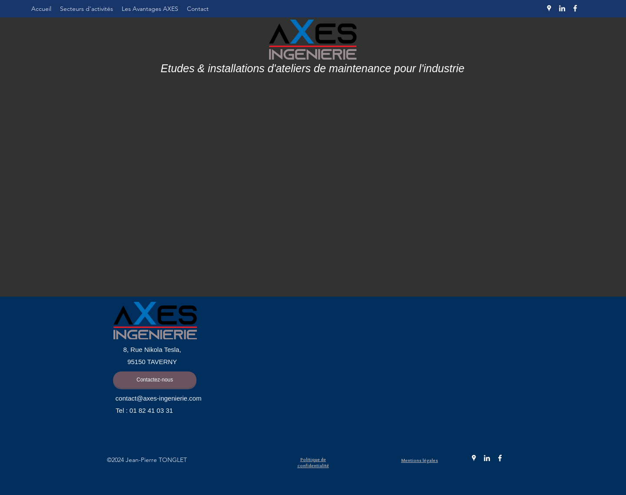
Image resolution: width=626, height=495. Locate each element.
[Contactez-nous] (154, 379)
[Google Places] (549, 8)
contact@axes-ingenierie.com (159, 398)
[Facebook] (575, 8)
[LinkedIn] (562, 8)
